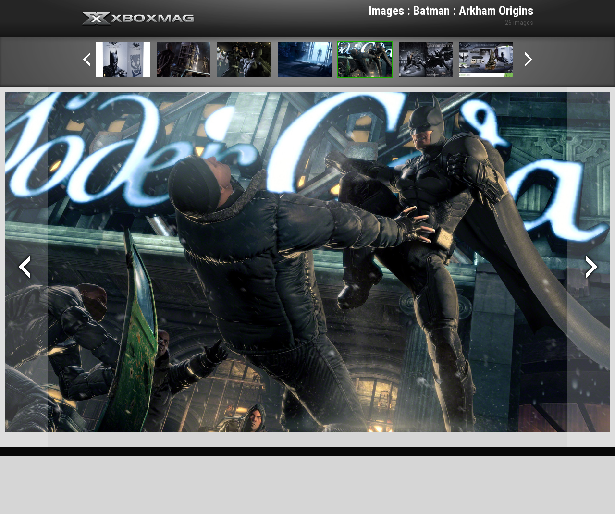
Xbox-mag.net (138, 19)
